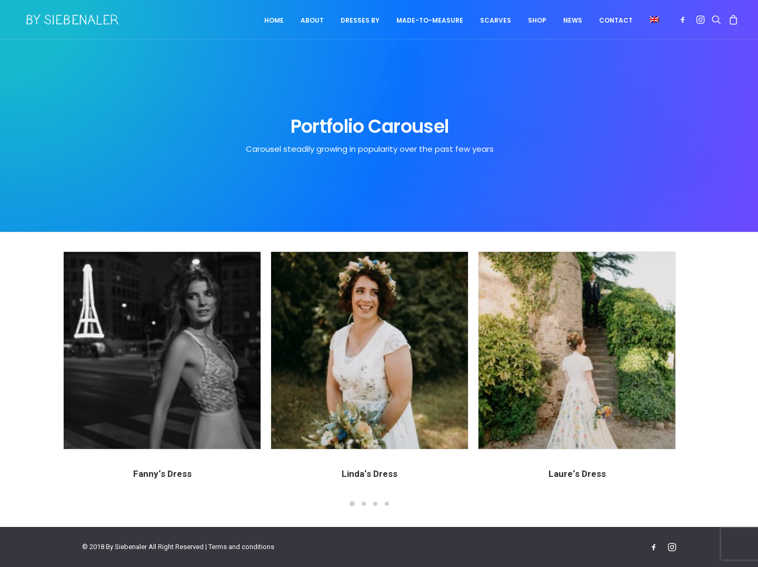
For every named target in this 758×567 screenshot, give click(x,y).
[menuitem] (274, 20)
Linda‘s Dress (369, 473)
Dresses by (360, 20)
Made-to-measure (429, 20)
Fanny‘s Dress (162, 473)
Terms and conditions (241, 547)
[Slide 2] (364, 503)
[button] (650, 19)
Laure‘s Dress (586, 473)
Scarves (495, 20)
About (312, 20)
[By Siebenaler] (65, 19)
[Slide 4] (387, 503)
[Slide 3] (375, 503)
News (572, 20)
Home (274, 20)
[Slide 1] (352, 503)
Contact (616, 20)
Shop (537, 20)
